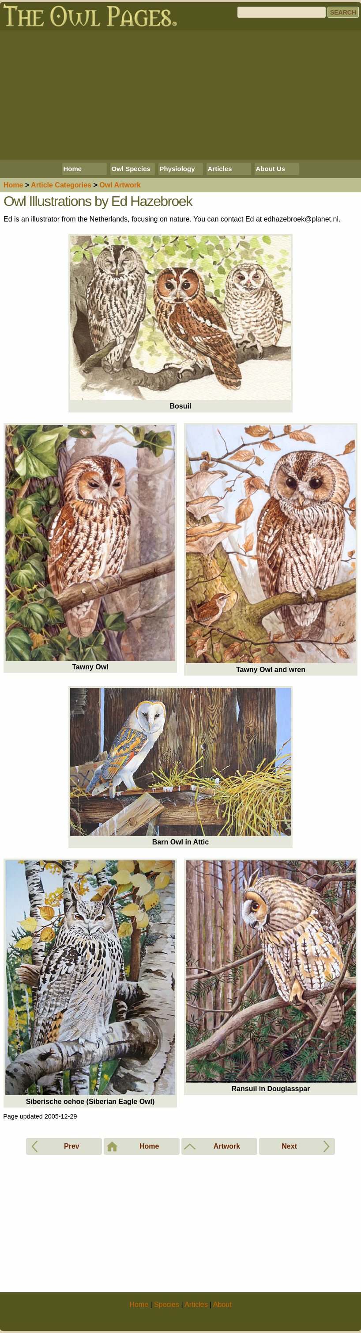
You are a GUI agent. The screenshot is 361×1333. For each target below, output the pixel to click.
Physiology (177, 168)
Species (166, 1304)
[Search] (281, 12)
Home (73, 168)
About (222, 1304)
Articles (220, 168)
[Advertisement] (180, 95)
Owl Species (131, 168)
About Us (271, 168)
